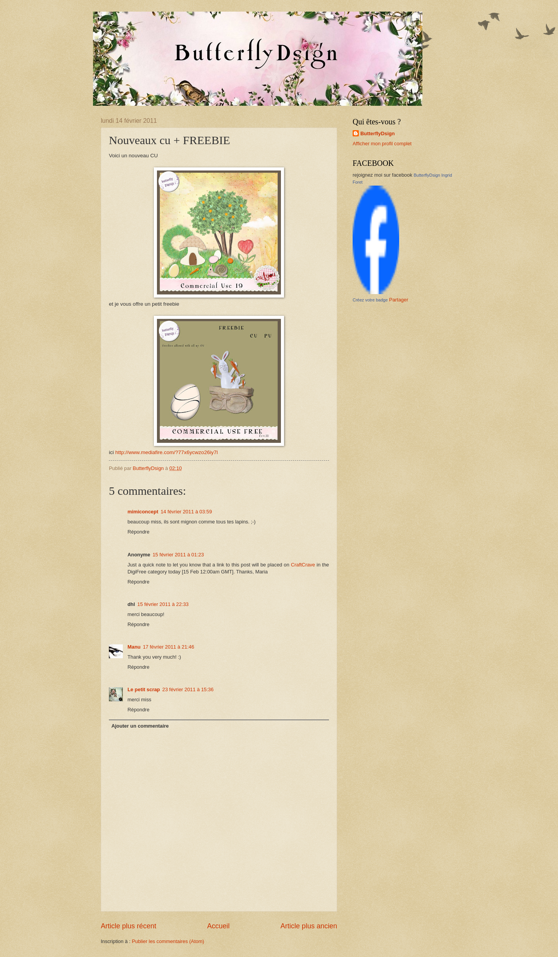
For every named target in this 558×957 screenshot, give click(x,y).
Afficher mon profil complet (382, 143)
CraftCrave (303, 565)
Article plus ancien (309, 926)
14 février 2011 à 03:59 (186, 512)
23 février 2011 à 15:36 (188, 689)
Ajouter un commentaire (140, 726)
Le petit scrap (143, 689)
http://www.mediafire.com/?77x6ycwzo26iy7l (166, 452)
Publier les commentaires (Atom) (168, 941)
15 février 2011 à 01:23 (178, 555)
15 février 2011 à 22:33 (162, 604)
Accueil (218, 926)
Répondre (138, 532)
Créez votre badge (370, 300)
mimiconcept (142, 512)
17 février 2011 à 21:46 (168, 647)
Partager (398, 300)
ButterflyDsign (377, 133)
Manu (134, 647)
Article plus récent (128, 926)
